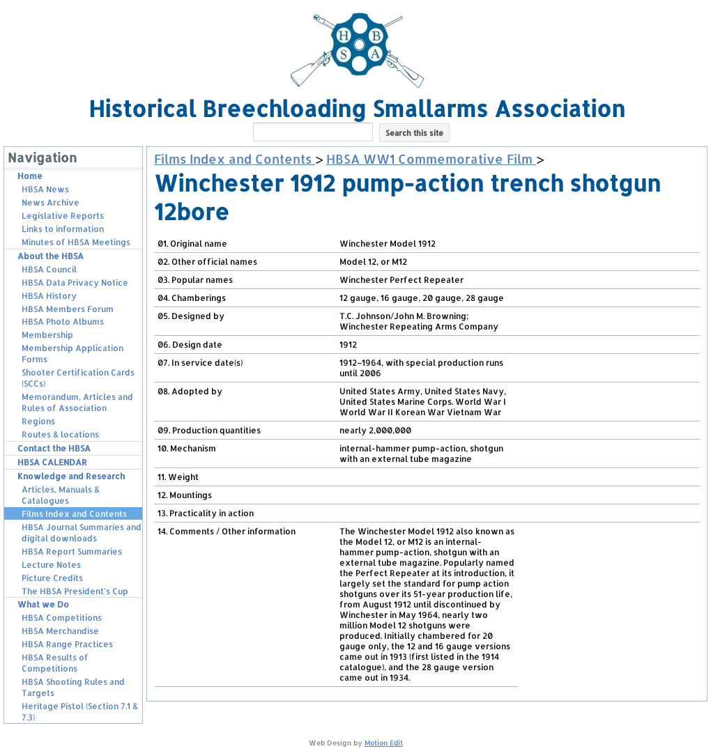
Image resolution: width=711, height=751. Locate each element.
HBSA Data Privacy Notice (75, 282)
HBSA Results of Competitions (55, 663)
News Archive (50, 202)
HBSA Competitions (62, 617)
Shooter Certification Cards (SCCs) (78, 378)
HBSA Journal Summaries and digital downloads (82, 532)
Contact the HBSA (54, 448)
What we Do (43, 604)
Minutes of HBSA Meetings (76, 242)
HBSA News (45, 189)
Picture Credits (52, 578)
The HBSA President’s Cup (75, 591)
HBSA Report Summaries (72, 551)
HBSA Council (49, 269)
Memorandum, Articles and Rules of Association (77, 402)
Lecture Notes (51, 564)
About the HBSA (50, 256)
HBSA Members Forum (68, 309)
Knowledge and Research (71, 476)
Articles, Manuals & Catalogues (61, 495)
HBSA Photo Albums (63, 321)
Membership (47, 335)
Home (30, 176)
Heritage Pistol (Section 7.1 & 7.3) (80, 711)
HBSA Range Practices (67, 644)
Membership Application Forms (72, 353)
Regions (38, 421)
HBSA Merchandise (60, 631)
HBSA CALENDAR (52, 462)
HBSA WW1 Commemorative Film (431, 158)
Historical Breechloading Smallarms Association (357, 108)
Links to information (63, 229)
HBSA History (49, 296)
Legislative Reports (63, 215)
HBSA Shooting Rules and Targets (73, 687)
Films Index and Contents (74, 514)
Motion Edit (384, 742)
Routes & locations (60, 434)
